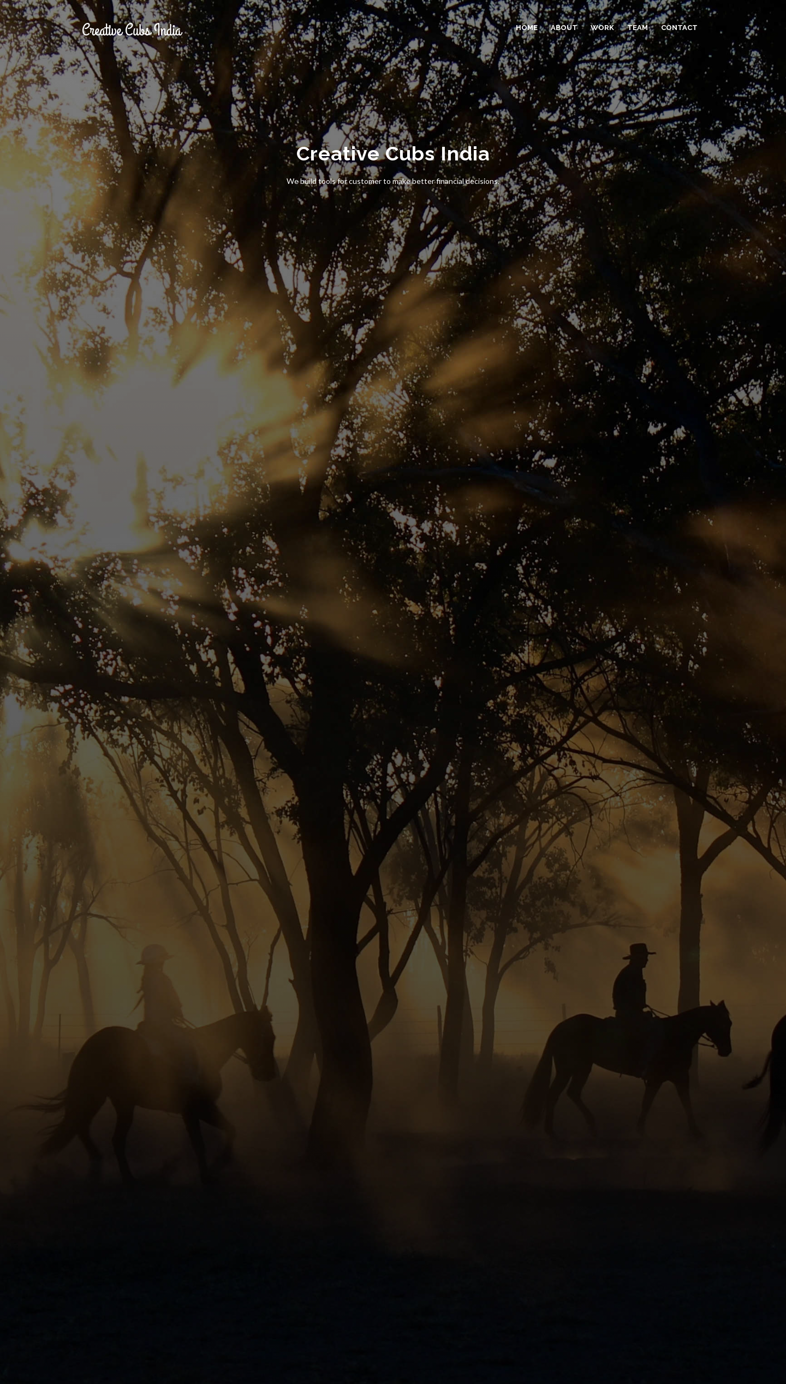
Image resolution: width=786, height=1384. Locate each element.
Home (527, 27)
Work (602, 27)
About (564, 27)
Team (637, 27)
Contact (679, 27)
